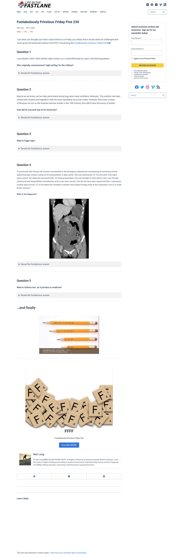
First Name (136, 38)
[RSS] (165, 4)
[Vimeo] (160, 4)
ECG (31, 12)
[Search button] (163, 11)
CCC (37, 12)
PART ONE (84, 12)
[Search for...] (154, 12)
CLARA (49, 12)
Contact (103, 12)
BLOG (25, 12)
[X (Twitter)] (147, 4)
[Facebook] (152, 4)
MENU (19, 12)
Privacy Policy (149, 58)
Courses (74, 12)
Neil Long (38, 454)
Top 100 (57, 12)
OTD (42, 12)
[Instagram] (156, 4)
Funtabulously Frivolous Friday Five (90, 43)
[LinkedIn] (104, 476)
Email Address (137, 49)
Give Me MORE (69, 445)
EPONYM (66, 12)
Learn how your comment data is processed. (68, 553)
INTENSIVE (93, 12)
